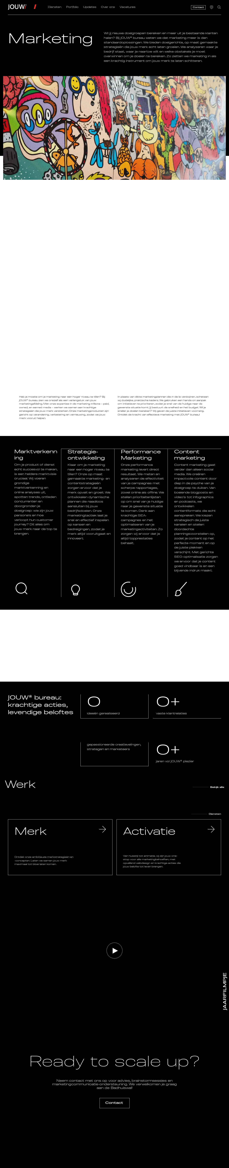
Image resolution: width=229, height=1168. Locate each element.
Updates (89, 7)
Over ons (108, 7)
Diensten (54, 7)
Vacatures (127, 7)
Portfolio (72, 7)
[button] (114, 950)
